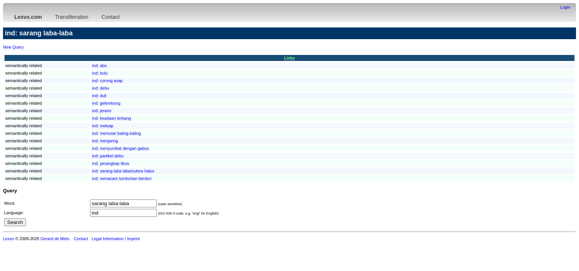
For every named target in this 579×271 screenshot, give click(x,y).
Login (565, 7)
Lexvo (8, 238)
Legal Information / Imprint (116, 238)
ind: (99, 65)
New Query (13, 47)
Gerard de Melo (54, 238)
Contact (110, 17)
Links (289, 58)
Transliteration (71, 17)
